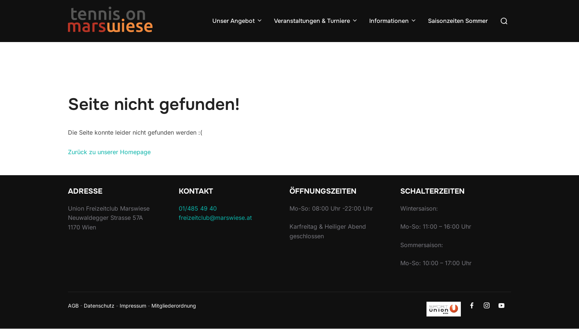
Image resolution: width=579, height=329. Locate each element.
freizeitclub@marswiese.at (215, 217)
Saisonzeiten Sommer (458, 21)
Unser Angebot (237, 21)
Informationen (393, 21)
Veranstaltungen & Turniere (316, 21)
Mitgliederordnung (173, 305)
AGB (73, 305)
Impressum (133, 305)
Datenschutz (99, 305)
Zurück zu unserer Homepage (109, 152)
